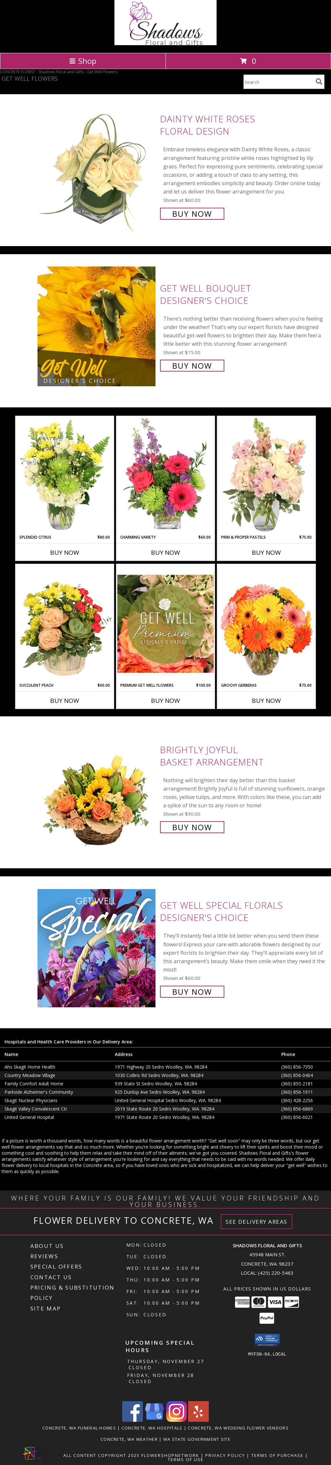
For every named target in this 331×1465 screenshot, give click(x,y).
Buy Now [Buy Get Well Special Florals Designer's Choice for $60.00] (192, 991)
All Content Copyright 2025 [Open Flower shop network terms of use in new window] (101, 1455)
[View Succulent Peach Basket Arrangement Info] (64, 623)
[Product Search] (278, 82)
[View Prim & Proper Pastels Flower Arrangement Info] (266, 475)
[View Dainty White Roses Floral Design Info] (97, 166)
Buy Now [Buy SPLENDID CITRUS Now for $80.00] (64, 552)
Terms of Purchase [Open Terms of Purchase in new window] (277, 1455)
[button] (267, 1340)
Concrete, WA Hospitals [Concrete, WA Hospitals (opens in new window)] (152, 1428)
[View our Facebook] (132, 1420)
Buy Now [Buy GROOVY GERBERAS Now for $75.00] (266, 700)
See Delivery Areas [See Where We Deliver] (256, 1221)
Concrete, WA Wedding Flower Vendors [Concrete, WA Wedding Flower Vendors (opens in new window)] (238, 1428)
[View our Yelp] (198, 1420)
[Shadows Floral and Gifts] (165, 43)
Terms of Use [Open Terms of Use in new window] (186, 1459)
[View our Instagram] (176, 1420)
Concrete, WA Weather (129, 1439)
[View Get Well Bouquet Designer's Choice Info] (97, 326)
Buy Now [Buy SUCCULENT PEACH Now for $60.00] (64, 700)
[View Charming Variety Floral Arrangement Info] (165, 475)
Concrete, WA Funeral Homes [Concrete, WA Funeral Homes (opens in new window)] (79, 1428)
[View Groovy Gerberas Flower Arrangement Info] (266, 623)
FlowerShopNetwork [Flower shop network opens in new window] (170, 1455)
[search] (319, 81)
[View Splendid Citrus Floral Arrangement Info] (64, 475)
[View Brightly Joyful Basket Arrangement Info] (97, 788)
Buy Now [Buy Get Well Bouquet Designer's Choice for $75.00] (192, 365)
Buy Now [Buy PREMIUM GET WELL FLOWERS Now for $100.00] (165, 700)
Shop (82, 60)
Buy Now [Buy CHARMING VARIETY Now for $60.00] (165, 552)
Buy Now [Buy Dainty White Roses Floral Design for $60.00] (192, 213)
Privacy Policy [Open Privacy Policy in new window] (225, 1455)
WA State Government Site (196, 1439)
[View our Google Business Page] (154, 1420)
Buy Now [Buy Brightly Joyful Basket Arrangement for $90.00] (192, 827)
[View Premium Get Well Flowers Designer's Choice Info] (165, 624)
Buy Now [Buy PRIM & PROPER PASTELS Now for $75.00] (266, 552)
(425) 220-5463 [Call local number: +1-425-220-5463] (276, 1273)
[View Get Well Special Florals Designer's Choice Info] (97, 948)
